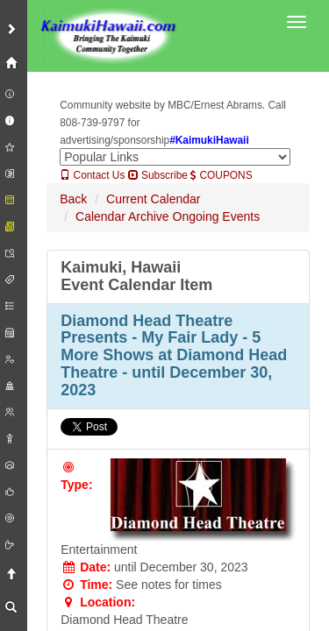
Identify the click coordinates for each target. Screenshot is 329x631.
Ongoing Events (217, 216)
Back (73, 199)
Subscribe (158, 175)
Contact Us (92, 175)
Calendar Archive (122, 216)
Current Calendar (153, 199)
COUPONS (221, 175)
